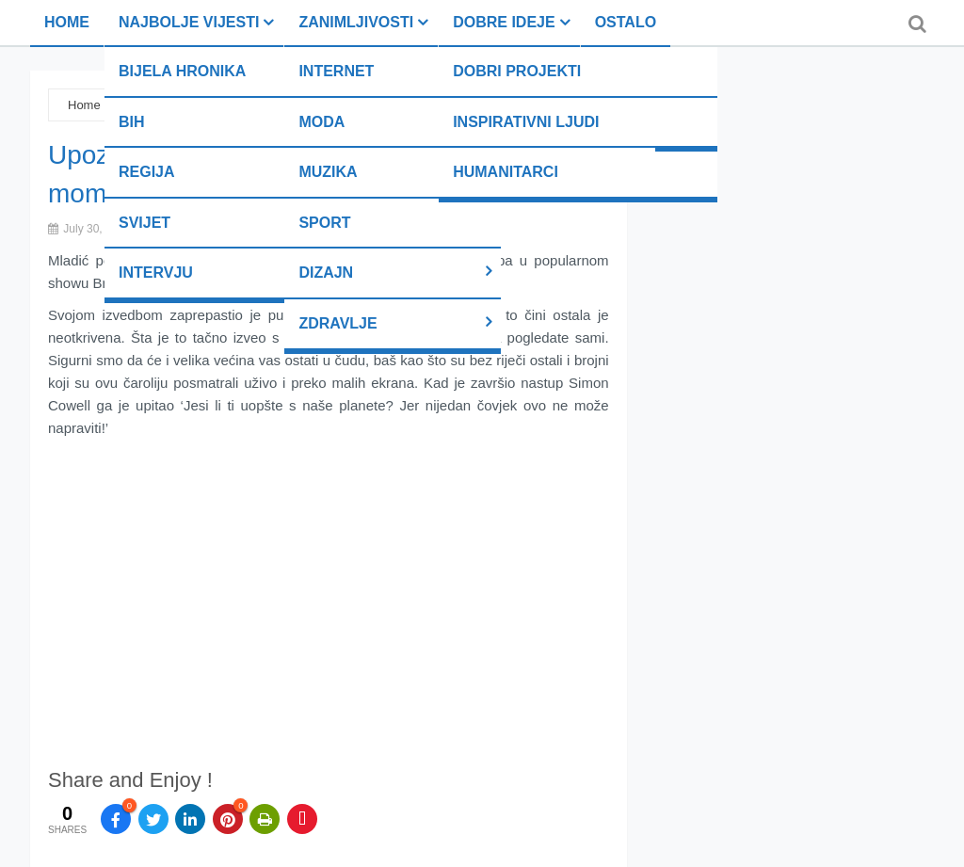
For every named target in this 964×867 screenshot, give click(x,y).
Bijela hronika (182, 71)
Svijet (144, 223)
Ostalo (625, 22)
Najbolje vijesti (189, 22)
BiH (132, 122)
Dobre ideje (503, 22)
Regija (147, 172)
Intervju (156, 273)
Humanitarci (505, 172)
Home (66, 22)
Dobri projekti (517, 71)
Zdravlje (337, 323)
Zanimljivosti (355, 22)
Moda (321, 122)
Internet (336, 71)
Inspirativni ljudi (526, 122)
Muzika (327, 172)
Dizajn (325, 273)
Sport (324, 223)
